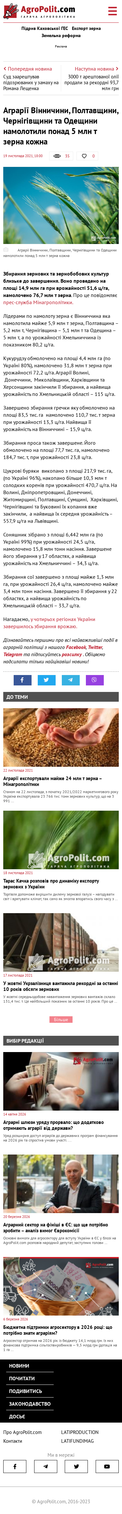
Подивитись (25, 1391)
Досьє (17, 1416)
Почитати (22, 1378)
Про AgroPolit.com (22, 1432)
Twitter (95, 647)
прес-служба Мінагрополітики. (38, 302)
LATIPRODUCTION (80, 1432)
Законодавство (30, 1403)
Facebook (76, 647)
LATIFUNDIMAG (77, 1441)
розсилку (72, 654)
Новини (19, 1365)
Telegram (12, 654)
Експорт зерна (86, 28)
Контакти (12, 1441)
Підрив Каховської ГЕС (44, 28)
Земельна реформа (61, 35)
